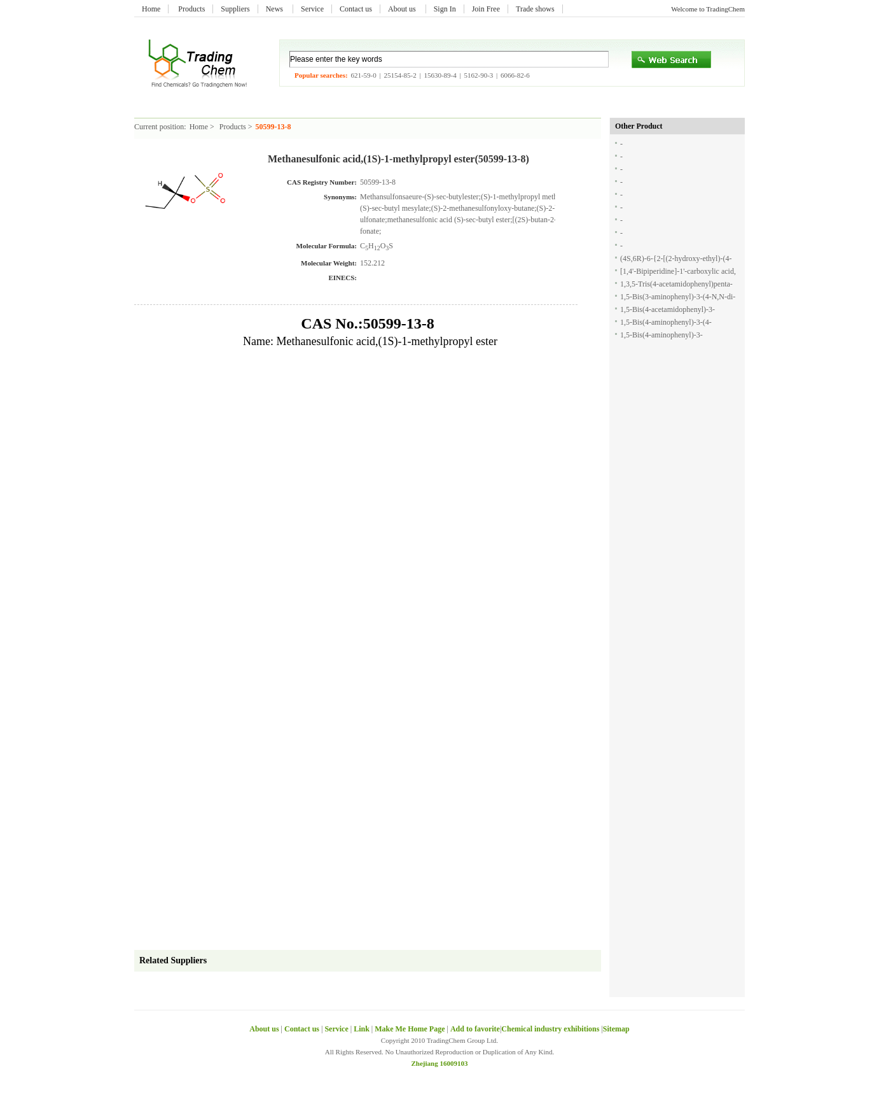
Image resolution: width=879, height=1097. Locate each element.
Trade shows (535, 8)
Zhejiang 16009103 (440, 1063)
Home (151, 8)
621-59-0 (363, 75)
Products (191, 8)
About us (403, 8)
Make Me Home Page (410, 1028)
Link (362, 1028)
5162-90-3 (478, 75)
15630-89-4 (440, 75)
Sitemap (616, 1028)
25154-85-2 (400, 75)
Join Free (486, 8)
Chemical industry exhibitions (551, 1028)
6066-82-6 (515, 75)
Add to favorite (475, 1028)
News (275, 8)
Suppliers (235, 8)
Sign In (445, 8)
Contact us (356, 8)
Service (312, 8)
